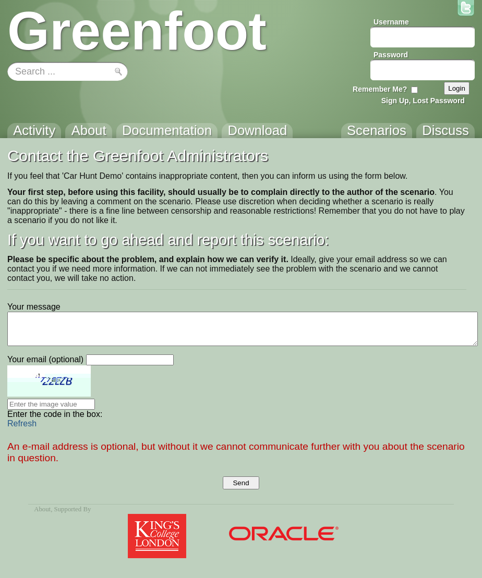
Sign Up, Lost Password (423, 100)
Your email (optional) (45, 359)
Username (391, 22)
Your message (34, 306)
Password (390, 55)
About (42, 509)
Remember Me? (380, 89)
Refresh (22, 423)
